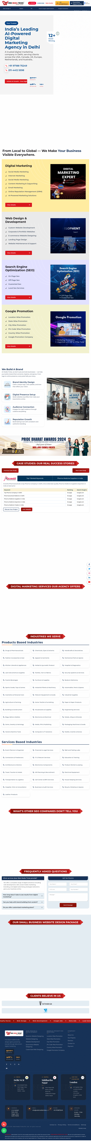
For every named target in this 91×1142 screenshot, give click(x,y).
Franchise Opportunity (76, 3)
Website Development (33, 1042)
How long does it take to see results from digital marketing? (20, 896)
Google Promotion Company (56, 1050)
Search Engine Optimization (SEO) (46, 11)
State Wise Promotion (53, 1039)
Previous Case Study (10, 470)
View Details (18, 205)
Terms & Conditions (74, 1124)
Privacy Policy (62, 1124)
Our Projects (71, 1038)
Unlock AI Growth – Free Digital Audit (17, 81)
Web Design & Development (7, 11)
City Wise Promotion (53, 1042)
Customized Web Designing (34, 1049)
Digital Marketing (22, 11)
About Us (71, 1035)
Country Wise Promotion (54, 1047)
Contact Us (71, 1043)
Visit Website (26, 509)
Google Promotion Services (63, 11)
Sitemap (83, 1124)
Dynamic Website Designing (35, 1036)
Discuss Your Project (11, 509)
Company (84, 10)
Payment (70, 1046)
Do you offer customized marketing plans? (18, 907)
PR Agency (33, 11)
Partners (70, 1040)
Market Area (82, 1128)
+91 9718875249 (62, 3)
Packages (76, 10)
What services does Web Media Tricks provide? (20, 878)
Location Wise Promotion (55, 1036)
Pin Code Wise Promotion (55, 1044)
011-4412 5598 (14, 70)
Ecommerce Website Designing (32, 1046)
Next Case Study (81, 470)
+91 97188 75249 (16, 65)
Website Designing (32, 1039)
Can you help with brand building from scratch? (20, 902)
